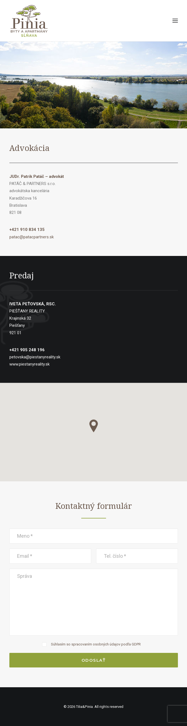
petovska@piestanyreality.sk (34, 369)
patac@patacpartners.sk (31, 236)
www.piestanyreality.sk (29, 376)
